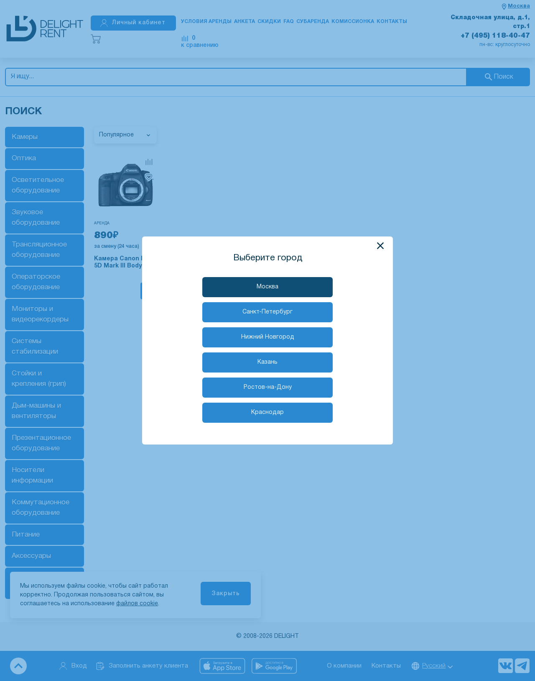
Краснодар (267, 412)
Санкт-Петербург (267, 312)
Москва (267, 287)
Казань (267, 362)
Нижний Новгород (267, 337)
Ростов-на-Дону (268, 387)
